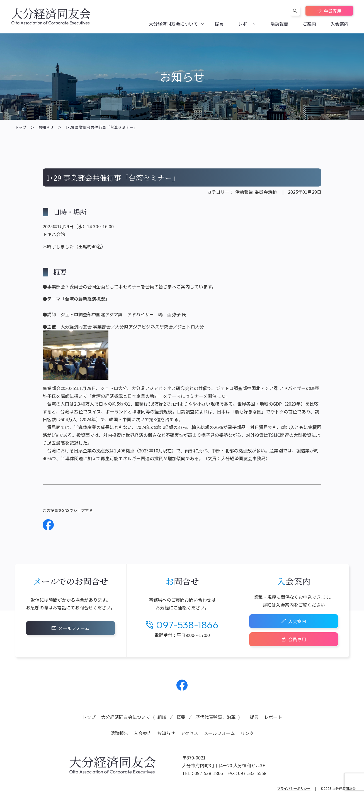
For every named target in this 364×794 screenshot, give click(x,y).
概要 (180, 717)
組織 (161, 717)
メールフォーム (73, 628)
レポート (273, 717)
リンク (247, 733)
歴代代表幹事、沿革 (215, 717)
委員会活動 (265, 191)
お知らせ (46, 127)
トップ (20, 127)
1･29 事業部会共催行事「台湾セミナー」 (101, 127)
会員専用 (332, 11)
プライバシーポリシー (293, 788)
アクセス (189, 733)
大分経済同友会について (125, 717)
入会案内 (297, 621)
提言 (254, 717)
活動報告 (244, 191)
